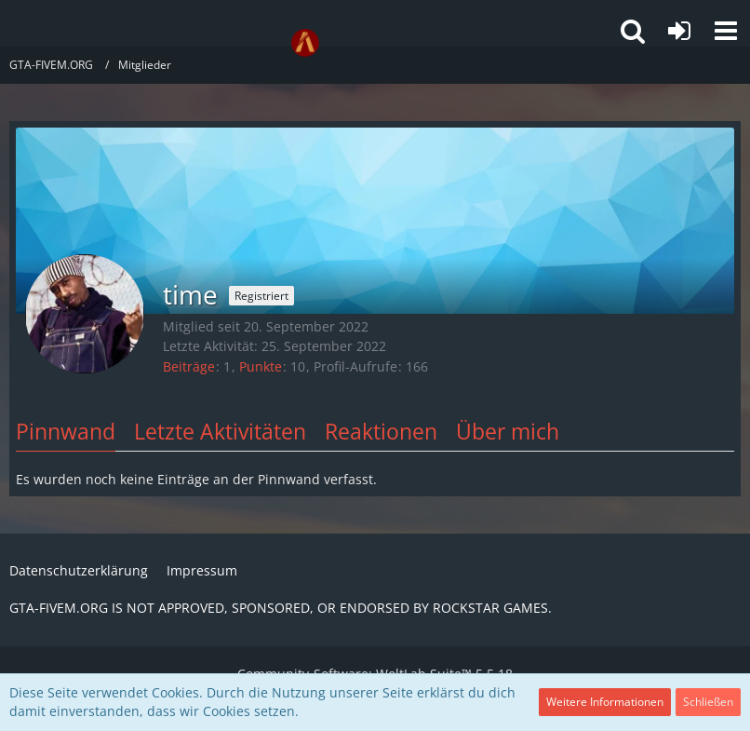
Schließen (708, 702)
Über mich (507, 431)
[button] (725, 30)
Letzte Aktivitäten (220, 431)
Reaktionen (381, 431)
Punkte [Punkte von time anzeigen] (260, 366)
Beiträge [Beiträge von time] (189, 366)
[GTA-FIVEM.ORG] (305, 42)
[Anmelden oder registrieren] (679, 30)
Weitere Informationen (604, 702)
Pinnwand (65, 431)
